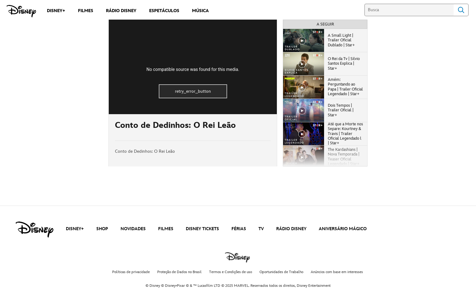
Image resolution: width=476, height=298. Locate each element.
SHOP (102, 228)
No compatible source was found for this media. (192, 69)
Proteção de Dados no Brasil (179, 272)
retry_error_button (193, 91)
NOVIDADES (133, 228)
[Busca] (409, 10)
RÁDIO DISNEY (291, 228)
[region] (193, 67)
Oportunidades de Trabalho (281, 272)
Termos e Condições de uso (230, 272)
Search (461, 10)
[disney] (34, 229)
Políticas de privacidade (131, 272)
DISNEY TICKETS (202, 228)
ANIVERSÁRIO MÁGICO (343, 228)
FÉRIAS (238, 228)
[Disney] (21, 11)
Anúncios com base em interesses (337, 272)
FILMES (165, 228)
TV (261, 228)
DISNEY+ (75, 228)
